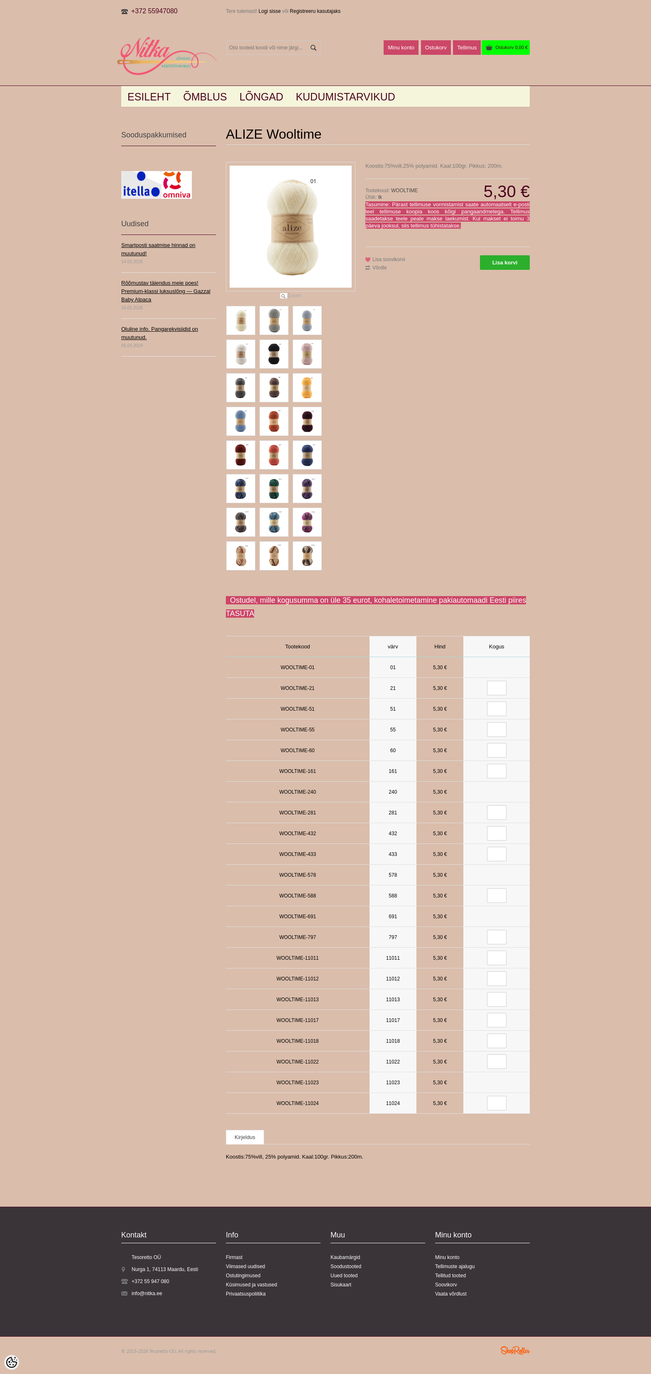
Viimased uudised (245, 1266)
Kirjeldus (245, 1137)
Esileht (149, 97)
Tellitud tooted (450, 1276)
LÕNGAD (262, 97)
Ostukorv (511, 47)
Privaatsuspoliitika (246, 1294)
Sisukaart (340, 1285)
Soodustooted (345, 1266)
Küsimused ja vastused (251, 1285)
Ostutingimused (243, 1276)
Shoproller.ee (515, 1350)
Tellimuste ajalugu (455, 1266)
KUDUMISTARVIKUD (345, 97)
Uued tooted (343, 1276)
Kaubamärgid (345, 1257)
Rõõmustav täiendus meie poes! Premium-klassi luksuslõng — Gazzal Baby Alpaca (165, 291)
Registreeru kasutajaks (315, 11)
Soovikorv (446, 1285)
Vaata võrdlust (451, 1294)
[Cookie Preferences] (11, 1362)
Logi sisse (270, 11)
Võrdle (379, 267)
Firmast (234, 1257)
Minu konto (401, 47)
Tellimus (467, 47)
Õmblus (205, 97)
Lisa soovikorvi (388, 259)
